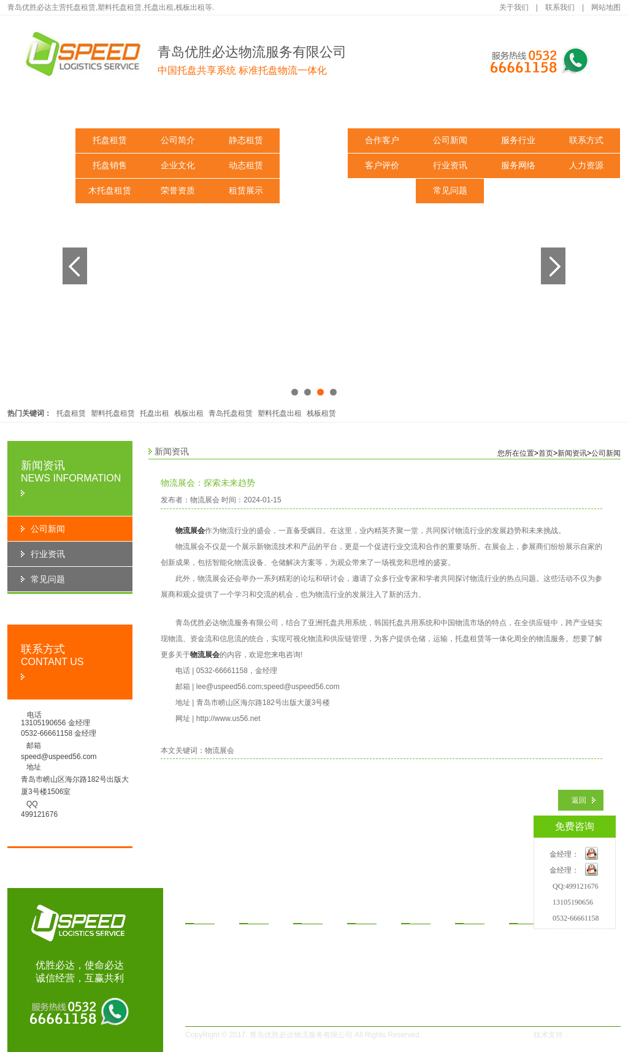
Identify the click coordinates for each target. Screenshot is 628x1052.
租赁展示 (246, 190)
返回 (579, 800)
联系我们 (560, 7)
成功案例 (382, 110)
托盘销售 (110, 165)
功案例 (418, 914)
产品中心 (109, 110)
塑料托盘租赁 (113, 413)
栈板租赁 (321, 413)
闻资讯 (472, 914)
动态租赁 (246, 165)
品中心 (202, 914)
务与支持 (530, 914)
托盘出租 (154, 413)
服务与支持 (518, 110)
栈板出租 (189, 413)
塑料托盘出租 (280, 413)
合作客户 (382, 140)
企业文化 (178, 165)
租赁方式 (314, 110)
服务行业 (518, 140)
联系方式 (586, 140)
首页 (545, 453)
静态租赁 (246, 140)
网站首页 (41, 110)
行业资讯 (450, 165)
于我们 (256, 914)
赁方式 (364, 914)
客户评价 (382, 165)
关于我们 (514, 7)
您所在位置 (515, 453)
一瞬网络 (588, 1035)
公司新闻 (450, 140)
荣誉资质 (178, 190)
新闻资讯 (450, 110)
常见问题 (450, 190)
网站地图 (606, 7)
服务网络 (518, 165)
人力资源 (586, 165)
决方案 (310, 914)
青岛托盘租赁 (231, 413)
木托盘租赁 (109, 190)
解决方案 (246, 110)
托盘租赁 (110, 140)
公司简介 (178, 140)
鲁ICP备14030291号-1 (474, 1035)
